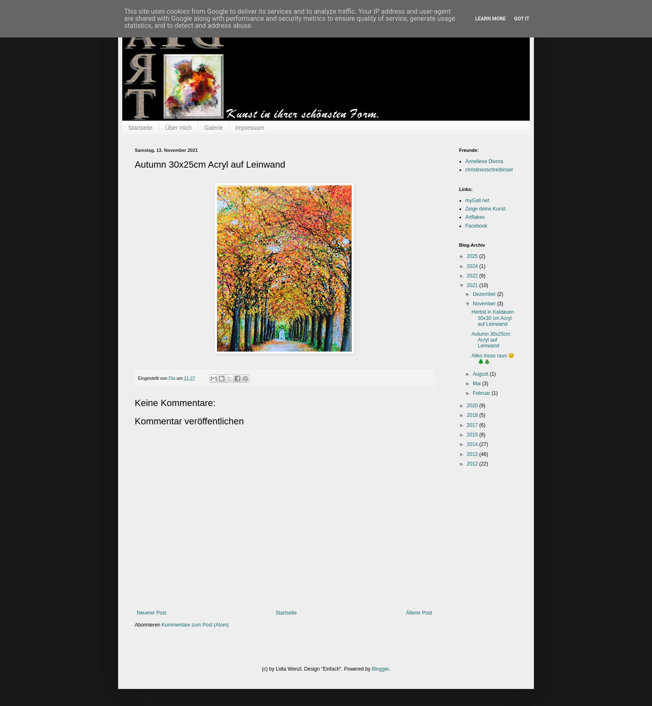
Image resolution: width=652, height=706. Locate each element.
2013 (473, 454)
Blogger (380, 669)
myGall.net (477, 200)
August (481, 374)
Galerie (213, 127)
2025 (473, 256)
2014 (473, 444)
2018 (473, 415)
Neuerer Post (151, 613)
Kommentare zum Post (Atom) (195, 625)
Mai (477, 383)
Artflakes (475, 217)
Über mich (178, 127)
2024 (473, 266)
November (485, 304)
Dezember (485, 294)
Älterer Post (419, 613)
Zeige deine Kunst (485, 209)
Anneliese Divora (484, 161)
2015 (473, 435)
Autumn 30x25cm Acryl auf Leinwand (491, 340)
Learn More (490, 19)
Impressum (249, 127)
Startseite (140, 127)
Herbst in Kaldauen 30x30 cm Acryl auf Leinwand (493, 318)
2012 (473, 464)
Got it (521, 19)
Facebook (476, 226)
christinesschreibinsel (489, 170)
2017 (473, 425)
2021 (473, 285)
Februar (482, 393)
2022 (473, 276)
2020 (473, 406)
